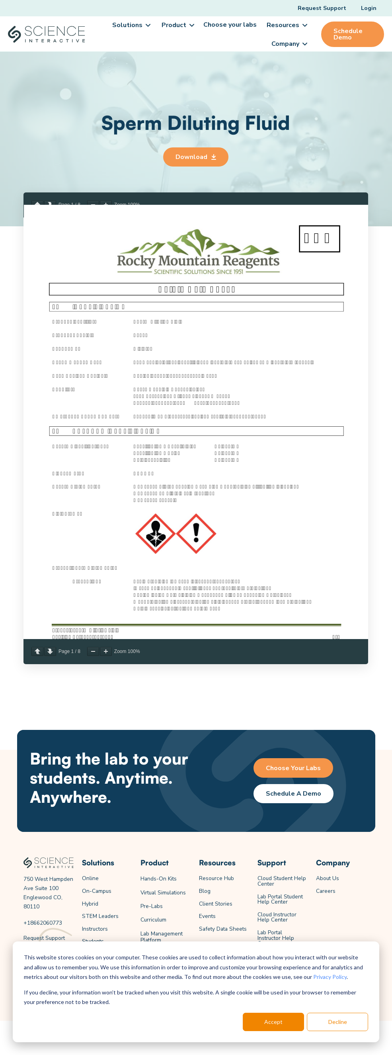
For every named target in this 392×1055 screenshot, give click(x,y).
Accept (273, 1021)
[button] (131, 25)
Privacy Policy (330, 976)
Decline (337, 1021)
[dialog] (196, 991)
